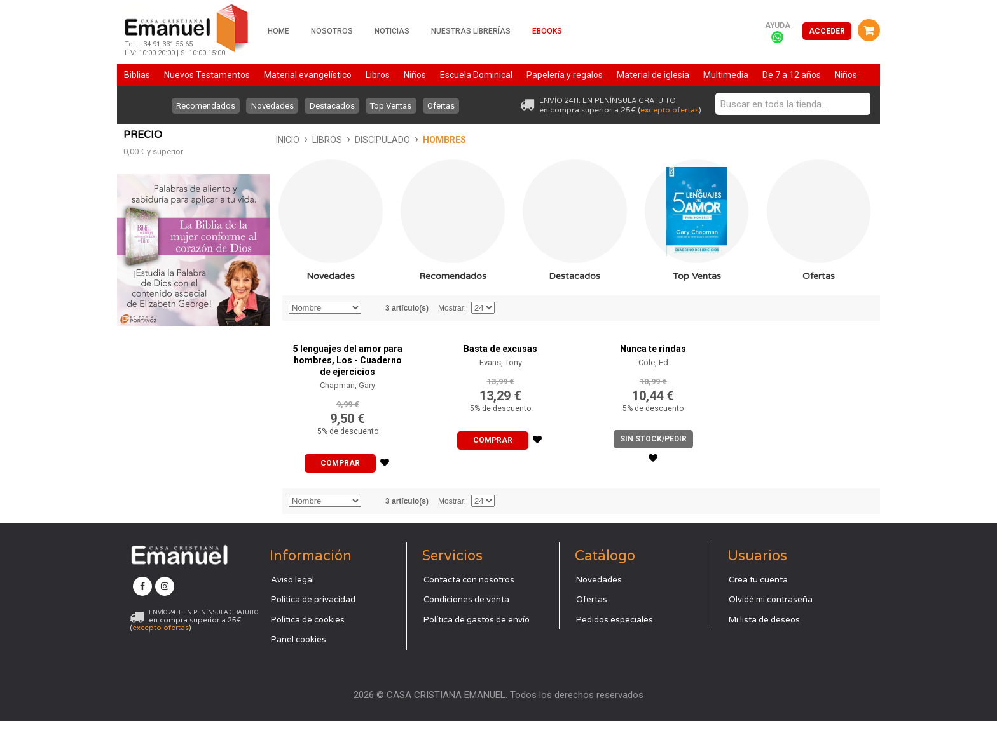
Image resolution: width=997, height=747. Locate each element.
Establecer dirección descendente (372, 334)
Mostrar (451, 334)
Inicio (135, 140)
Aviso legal (292, 605)
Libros (174, 140)
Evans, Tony (500, 388)
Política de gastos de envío (476, 645)
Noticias (392, 31)
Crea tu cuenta (758, 605)
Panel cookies (298, 666)
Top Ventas (392, 106)
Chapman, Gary (347, 411)
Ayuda (777, 25)
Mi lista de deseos (764, 645)
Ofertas (443, 106)
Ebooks (547, 31)
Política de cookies (308, 645)
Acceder (827, 31)
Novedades (272, 106)
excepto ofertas (669, 109)
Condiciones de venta (466, 626)
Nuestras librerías (471, 31)
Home (278, 31)
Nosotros (332, 31)
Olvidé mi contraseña (771, 626)
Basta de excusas (500, 375)
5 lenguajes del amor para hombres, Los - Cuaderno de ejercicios (347, 386)
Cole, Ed (653, 388)
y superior (153, 349)
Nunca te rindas (653, 375)
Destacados (332, 106)
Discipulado (230, 140)
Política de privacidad (313, 626)
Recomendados (204, 106)
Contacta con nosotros (468, 605)
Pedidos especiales (614, 645)
